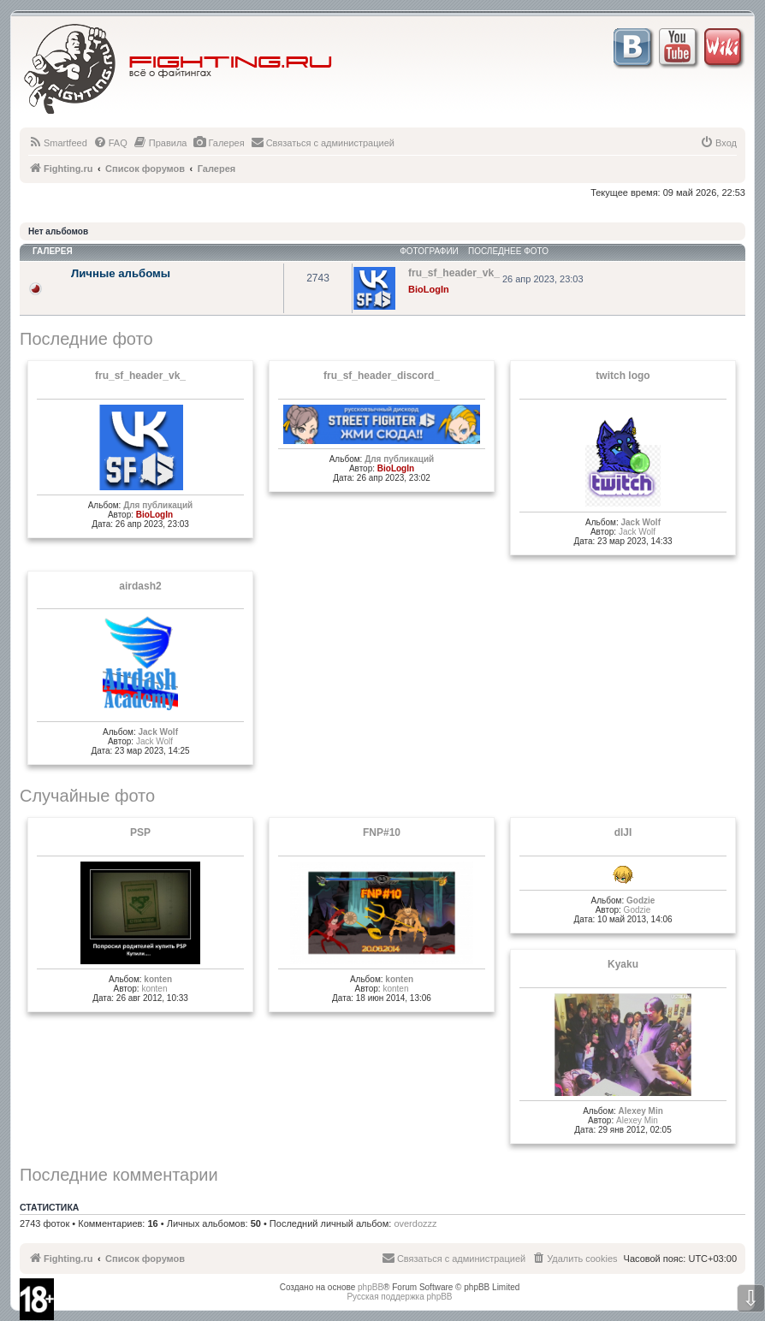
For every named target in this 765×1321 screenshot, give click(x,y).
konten (158, 979)
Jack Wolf (640, 522)
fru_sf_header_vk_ (140, 376)
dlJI (623, 832)
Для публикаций (158, 505)
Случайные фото (87, 795)
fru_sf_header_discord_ (381, 376)
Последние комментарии (119, 1174)
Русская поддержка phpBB (399, 1296)
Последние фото (86, 338)
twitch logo (622, 376)
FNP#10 (381, 832)
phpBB (370, 1287)
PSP (140, 832)
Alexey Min (641, 1111)
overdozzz (415, 1223)
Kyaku (623, 964)
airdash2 (140, 586)
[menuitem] (57, 143)
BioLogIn (428, 289)
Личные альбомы (120, 273)
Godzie (640, 900)
